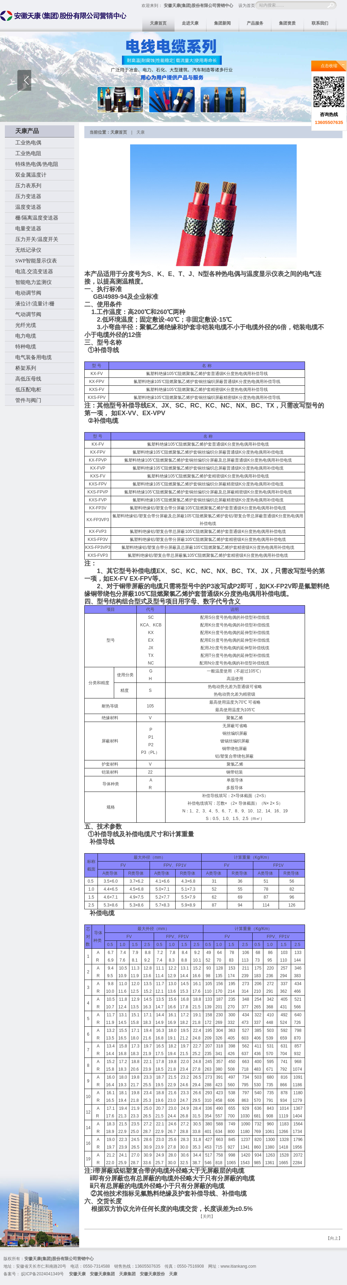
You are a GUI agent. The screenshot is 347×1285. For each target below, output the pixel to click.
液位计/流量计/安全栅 (40, 303)
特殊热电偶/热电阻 (36, 164)
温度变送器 (28, 207)
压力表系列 (28, 185)
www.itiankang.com (238, 1266)
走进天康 (190, 23)
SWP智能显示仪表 (36, 261)
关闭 (207, 1216)
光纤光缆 (25, 325)
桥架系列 (25, 368)
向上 (334, 1238)
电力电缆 (25, 336)
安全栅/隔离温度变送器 (42, 218)
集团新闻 (222, 23)
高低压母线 (28, 379)
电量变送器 (28, 228)
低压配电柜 (28, 389)
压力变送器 (28, 196)
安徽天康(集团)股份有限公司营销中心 (198, 5)
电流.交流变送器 (34, 271)
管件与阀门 (28, 400)
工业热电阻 (28, 153)
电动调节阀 (28, 293)
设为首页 (246, 5)
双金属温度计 (30, 175)
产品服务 (255, 23)
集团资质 (287, 23)
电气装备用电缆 (33, 357)
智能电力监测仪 (33, 282)
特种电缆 (25, 346)
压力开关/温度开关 (36, 239)
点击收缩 (329, 65)
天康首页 (158, 23)
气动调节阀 (28, 314)
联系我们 (320, 23)
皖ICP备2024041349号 (42, 1273)
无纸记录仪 (28, 250)
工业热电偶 (28, 142)
